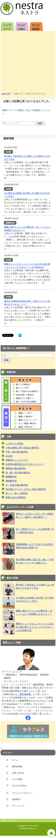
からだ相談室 (36, 27)
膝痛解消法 (11, 481)
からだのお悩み (19, 785)
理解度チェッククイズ (17, 460)
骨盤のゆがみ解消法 (16, 497)
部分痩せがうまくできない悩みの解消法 (26, 489)
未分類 (9, 456)
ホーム (15, 760)
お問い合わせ (18, 773)
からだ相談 (17, 779)
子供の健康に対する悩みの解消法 (22, 447)
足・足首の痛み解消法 (17, 485)
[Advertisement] (28, 63)
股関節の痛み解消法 (16, 468)
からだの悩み (21, 27)
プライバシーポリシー (22, 793)
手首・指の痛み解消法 (17, 452)
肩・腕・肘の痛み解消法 (18, 472)
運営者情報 (17, 766)
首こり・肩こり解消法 (17, 493)
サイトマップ (18, 806)
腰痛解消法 (11, 476)
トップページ (7, 27)
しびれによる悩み (14, 443)
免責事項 (16, 799)
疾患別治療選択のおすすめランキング (25, 464)
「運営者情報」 (25, 694)
